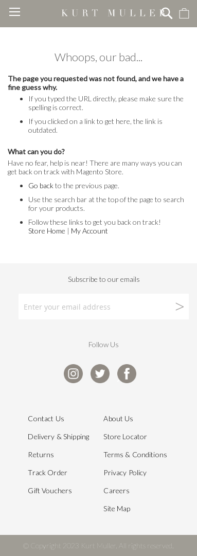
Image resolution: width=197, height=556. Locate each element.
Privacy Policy (125, 472)
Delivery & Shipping (58, 436)
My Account (89, 230)
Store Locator (125, 436)
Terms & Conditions (135, 454)
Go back (40, 185)
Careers (116, 490)
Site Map (116, 508)
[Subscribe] (150, 306)
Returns (41, 454)
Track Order (47, 472)
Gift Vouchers (50, 490)
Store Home (46, 230)
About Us (118, 418)
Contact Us (46, 418)
